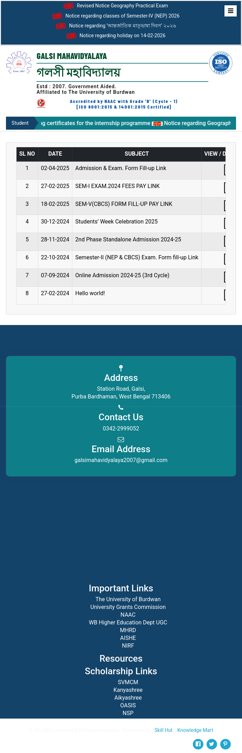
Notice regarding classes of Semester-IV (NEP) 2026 (114, 16)
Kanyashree (128, 690)
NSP (128, 713)
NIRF (128, 645)
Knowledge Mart (195, 730)
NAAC (128, 614)
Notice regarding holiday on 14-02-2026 (114, 36)
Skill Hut (163, 730)
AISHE (128, 638)
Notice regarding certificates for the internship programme (84, 123)
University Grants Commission (127, 607)
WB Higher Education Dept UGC (128, 622)
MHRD (128, 630)
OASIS (128, 705)
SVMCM (128, 682)
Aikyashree (128, 697)
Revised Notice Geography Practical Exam (114, 6)
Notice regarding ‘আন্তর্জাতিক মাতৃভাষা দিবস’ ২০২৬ (115, 26)
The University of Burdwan (128, 599)
